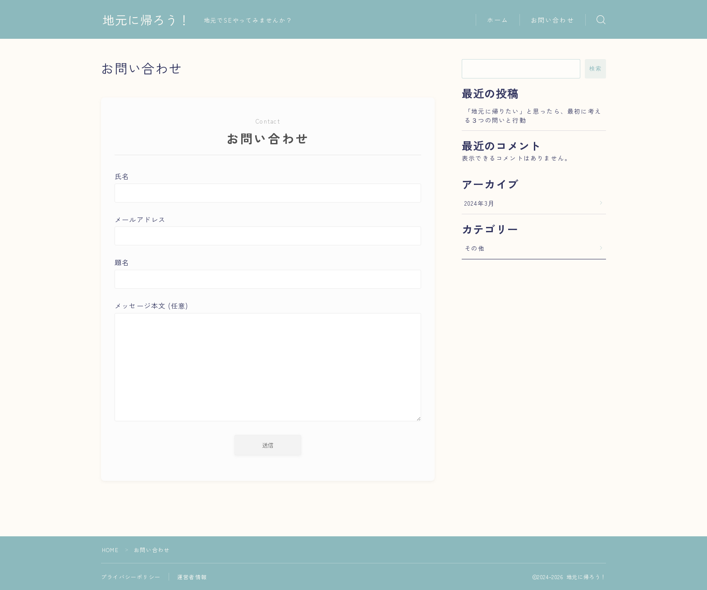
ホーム (498, 19)
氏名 (268, 187)
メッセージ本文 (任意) (268, 362)
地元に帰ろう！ (146, 20)
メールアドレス (268, 230)
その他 (474, 248)
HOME (110, 549)
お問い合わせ (552, 19)
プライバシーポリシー (131, 577)
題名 (268, 273)
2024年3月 (479, 202)
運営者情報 (192, 577)
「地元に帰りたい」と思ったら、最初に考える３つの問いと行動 (532, 115)
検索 (595, 68)
